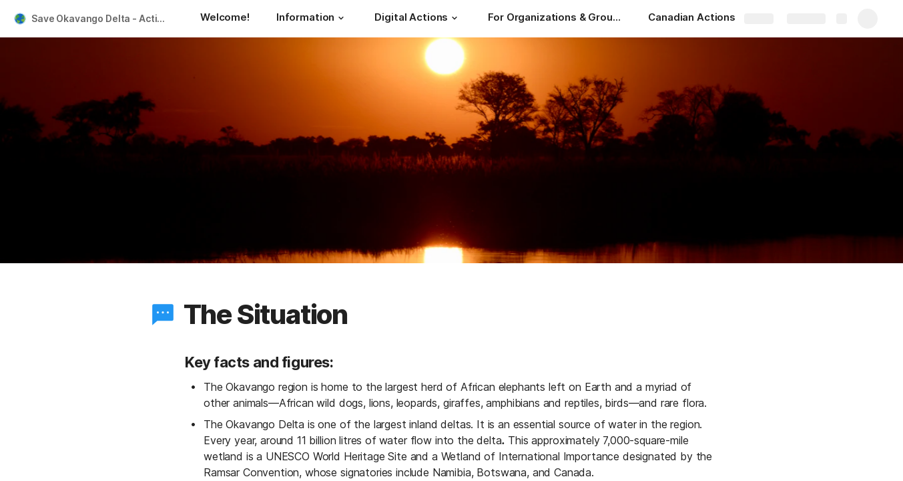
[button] (341, 18)
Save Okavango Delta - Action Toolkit (102, 18)
